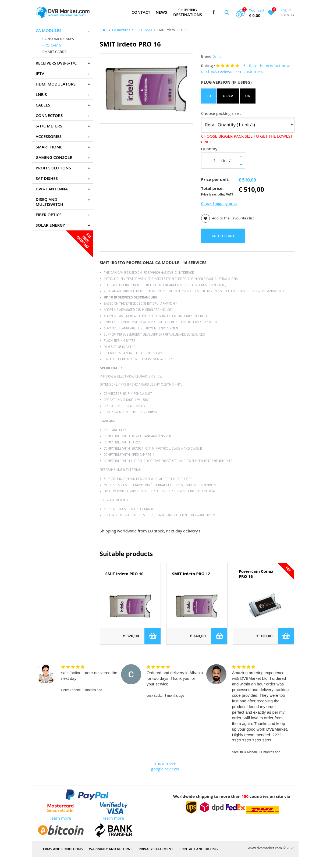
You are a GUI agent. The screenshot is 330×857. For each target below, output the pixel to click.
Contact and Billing (198, 849)
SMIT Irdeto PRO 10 (124, 573)
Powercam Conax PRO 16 (256, 574)
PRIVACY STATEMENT (156, 849)
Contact (141, 12)
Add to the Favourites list (227, 218)
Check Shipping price (219, 203)
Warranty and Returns (110, 849)
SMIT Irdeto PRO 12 (191, 573)
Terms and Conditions (62, 849)
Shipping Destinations (187, 12)
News (161, 12)
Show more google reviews (165, 765)
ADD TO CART (222, 235)
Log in (285, 9)
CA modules (121, 30)
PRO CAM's (144, 30)
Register (287, 15)
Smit (217, 56)
